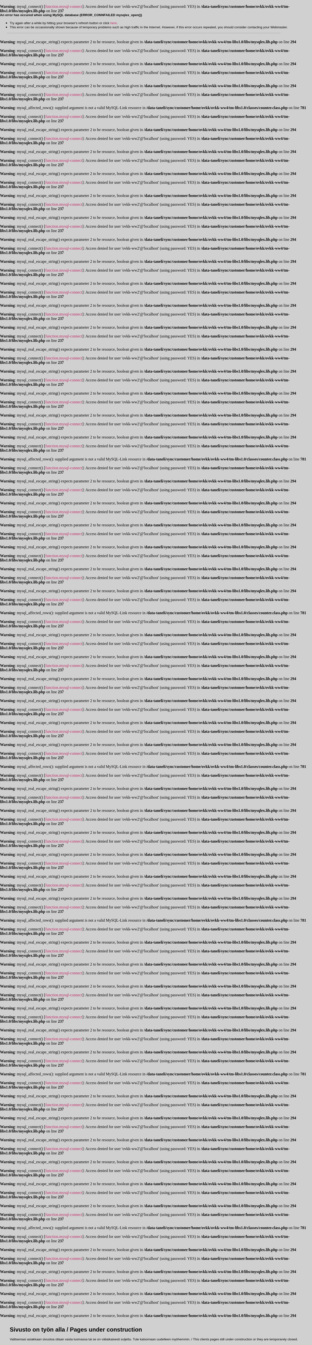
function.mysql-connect (63, 6)
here (113, 23)
